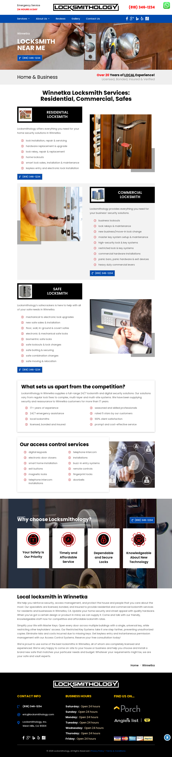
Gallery (75, 18)
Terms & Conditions (116, 751)
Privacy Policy (97, 751)
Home (135, 665)
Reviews (60, 18)
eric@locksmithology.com (38, 714)
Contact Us (93, 18)
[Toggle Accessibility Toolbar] (167, 737)
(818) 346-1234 (142, 7)
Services (22, 18)
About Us (41, 18)
